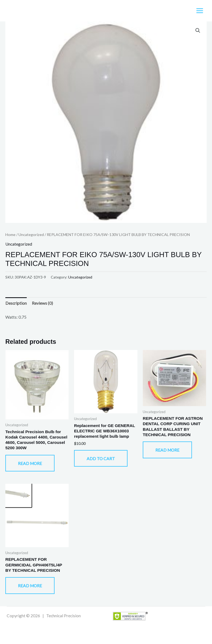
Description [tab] (16, 303)
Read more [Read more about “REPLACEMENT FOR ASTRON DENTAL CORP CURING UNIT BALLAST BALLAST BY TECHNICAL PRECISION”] (167, 450)
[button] (198, 30)
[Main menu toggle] (200, 11)
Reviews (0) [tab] (42, 303)
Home (10, 234)
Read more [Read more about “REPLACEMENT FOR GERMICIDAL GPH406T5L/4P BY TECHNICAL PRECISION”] (30, 585)
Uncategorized (31, 234)
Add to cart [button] (101, 458)
